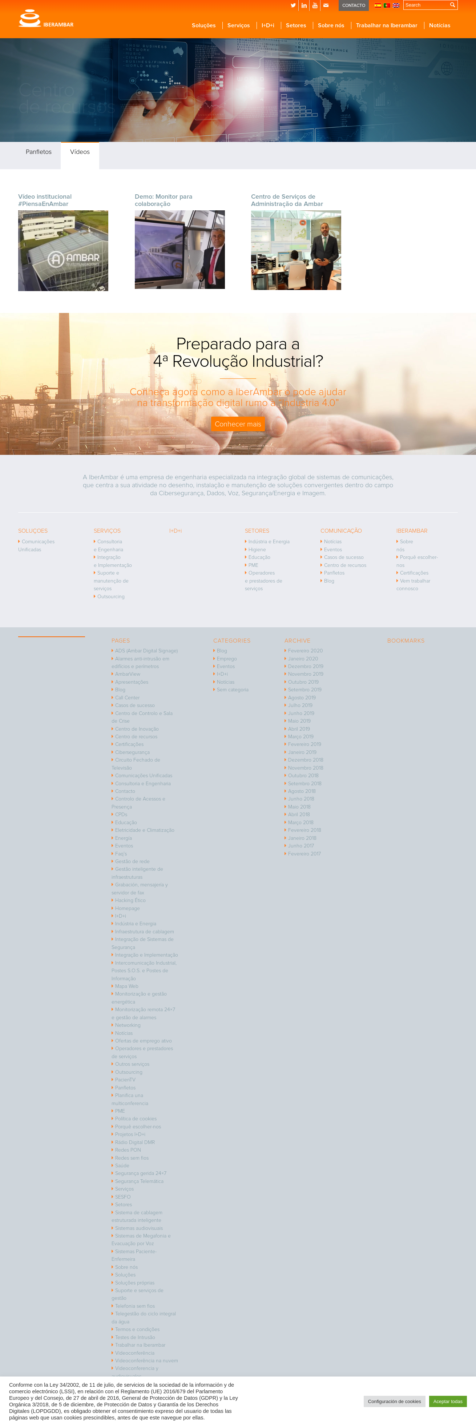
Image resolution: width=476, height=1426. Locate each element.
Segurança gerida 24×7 (140, 1173)
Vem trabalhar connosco (413, 585)
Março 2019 (301, 737)
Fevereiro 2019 (304, 744)
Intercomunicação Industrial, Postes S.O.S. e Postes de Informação (144, 971)
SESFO (123, 1197)
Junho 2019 (301, 713)
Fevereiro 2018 (304, 830)
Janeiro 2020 (303, 659)
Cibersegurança (132, 752)
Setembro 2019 (305, 690)
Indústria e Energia (269, 542)
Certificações (414, 573)
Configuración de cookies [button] (394, 1401)
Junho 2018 (301, 799)
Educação (259, 557)
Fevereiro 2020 (305, 651)
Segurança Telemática (139, 1181)
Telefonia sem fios (135, 1306)
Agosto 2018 (302, 791)
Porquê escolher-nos (417, 561)
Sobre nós (404, 545)
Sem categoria (233, 690)
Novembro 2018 (305, 768)
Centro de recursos (345, 565)
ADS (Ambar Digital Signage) (146, 651)
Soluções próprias (134, 1283)
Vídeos (80, 152)
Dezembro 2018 (305, 760)
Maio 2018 (299, 807)
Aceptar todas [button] (448, 1401)
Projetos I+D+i (130, 1134)
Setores (123, 1204)
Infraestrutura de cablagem (144, 932)
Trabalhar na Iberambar (140, 1345)
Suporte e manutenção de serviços (111, 581)
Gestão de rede (132, 861)
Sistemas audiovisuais (139, 1228)
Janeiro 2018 (302, 838)
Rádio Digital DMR (135, 1142)
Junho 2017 (301, 846)
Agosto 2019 (302, 698)
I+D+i (120, 916)
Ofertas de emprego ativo (143, 1041)
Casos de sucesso (344, 557)
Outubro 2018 (303, 775)
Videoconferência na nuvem (146, 1361)
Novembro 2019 (305, 674)
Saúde (122, 1166)
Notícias (333, 542)
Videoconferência (134, 1353)
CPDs (121, 814)
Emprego (227, 659)
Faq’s (121, 854)
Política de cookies (136, 1119)
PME (253, 565)
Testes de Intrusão (135, 1337)
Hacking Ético (130, 900)
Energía (123, 838)
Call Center (127, 698)
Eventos (333, 550)
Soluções (125, 1275)
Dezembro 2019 (305, 666)
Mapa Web (126, 986)
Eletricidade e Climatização (144, 830)
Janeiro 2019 (302, 752)
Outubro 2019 (303, 682)
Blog (329, 581)
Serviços (124, 1189)
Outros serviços (132, 1064)
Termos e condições (137, 1329)
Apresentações (131, 682)
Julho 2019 (300, 705)
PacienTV (125, 1080)
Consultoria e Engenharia (108, 545)
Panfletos (39, 152)
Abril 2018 (299, 814)
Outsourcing (111, 596)
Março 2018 (301, 822)
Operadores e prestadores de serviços (263, 581)
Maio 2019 (299, 721)
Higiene (257, 550)
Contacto (125, 791)
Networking (128, 1025)
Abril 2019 (299, 729)
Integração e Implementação (113, 561)
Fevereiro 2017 (304, 854)
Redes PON (128, 1150)
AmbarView (127, 674)
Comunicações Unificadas (36, 545)
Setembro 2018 (305, 783)
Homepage (127, 908)
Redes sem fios (132, 1158)
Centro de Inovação (137, 729)
